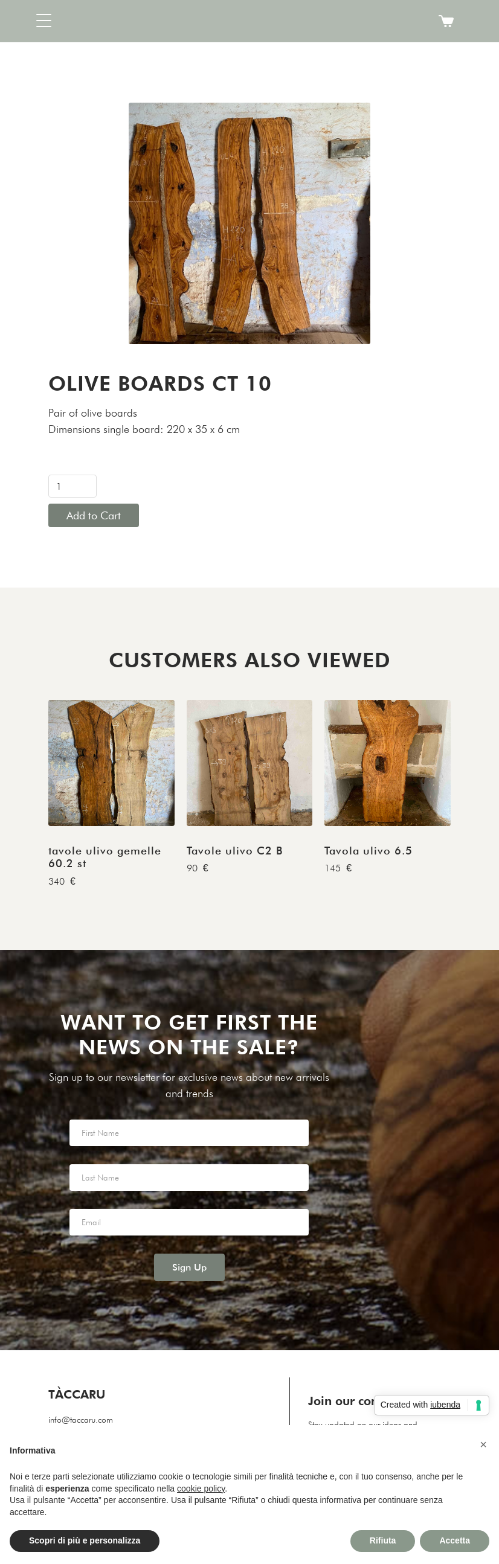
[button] (78, 21)
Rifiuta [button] (383, 1540)
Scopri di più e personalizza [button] (84, 1540)
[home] (249, 21)
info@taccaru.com (80, 1420)
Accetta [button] (454, 1540)
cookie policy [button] (201, 1488)
